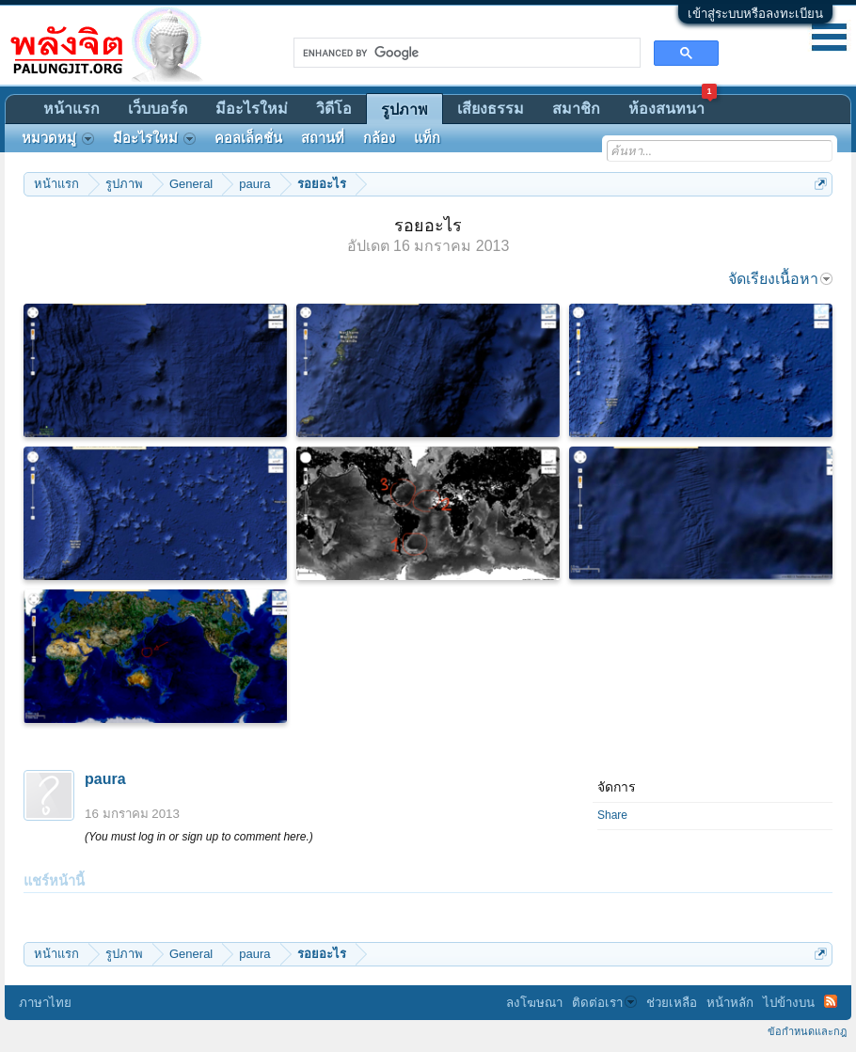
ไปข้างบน (789, 1003)
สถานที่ (322, 138)
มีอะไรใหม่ (251, 109)
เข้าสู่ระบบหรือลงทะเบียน (755, 14)
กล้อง (379, 138)
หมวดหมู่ (58, 138)
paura (105, 779)
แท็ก (427, 138)
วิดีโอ (334, 109)
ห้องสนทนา (672, 106)
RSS (830, 1001)
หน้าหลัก (729, 1003)
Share (612, 815)
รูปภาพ (404, 110)
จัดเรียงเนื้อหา (780, 279)
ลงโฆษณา (534, 1003)
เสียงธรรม (490, 109)
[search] (465, 52)
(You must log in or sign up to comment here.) (199, 836)
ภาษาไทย (45, 1003)
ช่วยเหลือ (671, 1003)
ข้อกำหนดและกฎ (807, 1031)
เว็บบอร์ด (157, 109)
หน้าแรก (71, 109)
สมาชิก (576, 109)
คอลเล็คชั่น (248, 138)
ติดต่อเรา (604, 1003)
